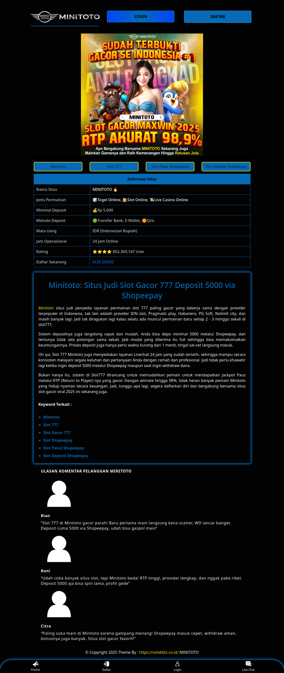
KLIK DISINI (103, 262)
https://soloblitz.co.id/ (159, 652)
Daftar (106, 666)
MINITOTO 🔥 (105, 189)
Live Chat (248, 666)
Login (177, 666)
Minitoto (46, 308)
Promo (35, 666)
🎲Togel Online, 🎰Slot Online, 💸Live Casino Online (140, 199)
